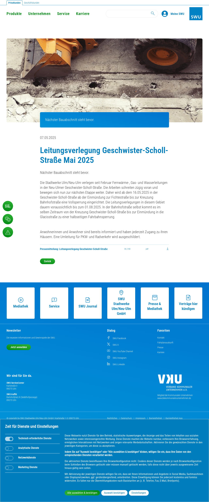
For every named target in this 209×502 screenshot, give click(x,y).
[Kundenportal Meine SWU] (177, 13)
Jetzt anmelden (18, 347)
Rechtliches (112, 418)
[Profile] (166, 13)
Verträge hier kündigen (188, 303)
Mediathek (20, 302)
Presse (160, 347)
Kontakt (160, 337)
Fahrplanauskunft (165, 342)
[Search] (132, 14)
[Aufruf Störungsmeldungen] (8, 232)
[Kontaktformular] (8, 206)
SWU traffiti (12, 394)
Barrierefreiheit (155, 418)
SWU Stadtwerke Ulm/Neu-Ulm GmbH (121, 303)
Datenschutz (126, 418)
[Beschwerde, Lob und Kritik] (8, 219)
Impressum (141, 418)
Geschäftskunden (31, 2)
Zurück (47, 261)
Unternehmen (39, 13)
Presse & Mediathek (154, 303)
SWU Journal (88, 302)
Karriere (82, 13)
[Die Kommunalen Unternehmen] (175, 384)
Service (63, 13)
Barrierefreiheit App (174, 418)
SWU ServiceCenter (15, 383)
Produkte (14, 13)
